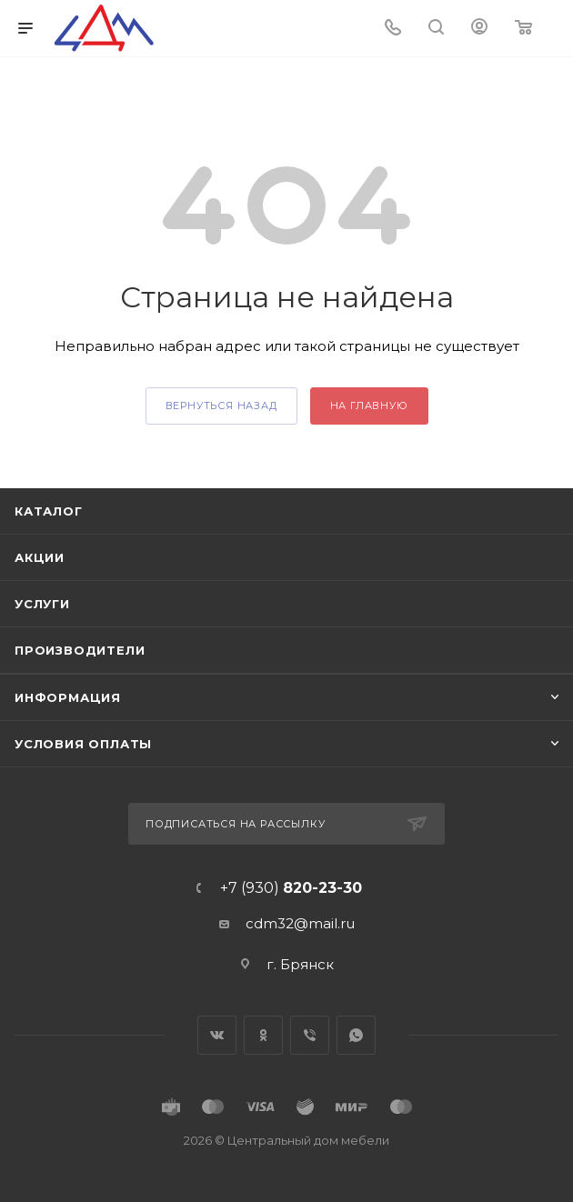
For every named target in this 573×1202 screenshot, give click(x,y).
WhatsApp (356, 1035)
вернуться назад (221, 405)
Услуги (42, 603)
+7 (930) (291, 888)
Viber (309, 1035)
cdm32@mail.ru (300, 923)
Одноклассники (263, 1035)
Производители (80, 650)
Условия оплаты (83, 743)
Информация (68, 697)
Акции (40, 557)
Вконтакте (216, 1035)
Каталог (49, 511)
